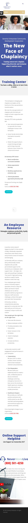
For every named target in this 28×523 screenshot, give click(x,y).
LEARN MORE (8, 191)
